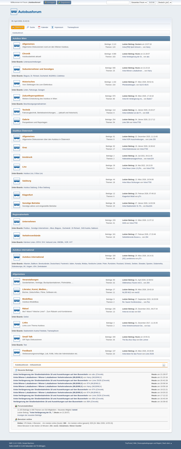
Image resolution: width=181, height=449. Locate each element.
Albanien (27, 264)
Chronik (26, 53)
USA (35, 266)
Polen (105, 264)
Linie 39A (125, 122)
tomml (74, 410)
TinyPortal (128, 443)
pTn (139, 196)
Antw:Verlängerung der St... (132, 57)
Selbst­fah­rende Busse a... (132, 237)
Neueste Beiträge (24, 370)
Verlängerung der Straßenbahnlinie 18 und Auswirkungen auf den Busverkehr (48, 401)
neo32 (137, 292)
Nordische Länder (95, 264)
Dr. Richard (35, 76)
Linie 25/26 (150, 354)
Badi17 (149, 99)
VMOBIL (60, 242)
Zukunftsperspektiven (33, 96)
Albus (52, 228)
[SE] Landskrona (128, 259)
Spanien (149, 264)
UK (24, 266)
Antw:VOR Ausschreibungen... (133, 139)
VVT (70, 242)
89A (93, 399)
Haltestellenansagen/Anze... (132, 159)
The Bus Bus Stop (129, 340)
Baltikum (34, 264)
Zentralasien (42, 266)
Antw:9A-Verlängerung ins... (132, 99)
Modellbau (27, 299)
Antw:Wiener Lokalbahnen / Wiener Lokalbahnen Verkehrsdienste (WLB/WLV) (48, 377)
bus (148, 326)
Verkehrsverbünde (31, 235)
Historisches (28, 82)
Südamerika (157, 264)
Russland (120, 264)
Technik (26, 110)
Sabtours (94, 228)
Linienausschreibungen (32, 62)
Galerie (25, 119)
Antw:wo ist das (128, 312)
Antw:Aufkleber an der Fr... (132, 113)
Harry (148, 47)
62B (147, 113)
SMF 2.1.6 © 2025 (15, 443)
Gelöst (26, 317)
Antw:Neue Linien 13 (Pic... (132, 168)
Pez (148, 302)
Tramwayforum (53, 331)
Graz (24, 147)
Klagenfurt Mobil (128, 196)
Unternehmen (29, 221)
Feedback (27, 351)
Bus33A (149, 206)
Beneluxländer (44, 264)
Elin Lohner (144, 340)
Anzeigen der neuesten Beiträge (29, 415)
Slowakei (142, 264)
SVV (43, 242)
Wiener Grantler (75, 426)
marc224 (150, 159)
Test (25, 345)
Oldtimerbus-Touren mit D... (132, 283)
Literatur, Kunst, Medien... (35, 289)
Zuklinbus (60, 76)
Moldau (84, 264)
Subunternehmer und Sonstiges (38, 69)
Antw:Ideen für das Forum (132, 354)
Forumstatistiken (24, 406)
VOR (66, 242)
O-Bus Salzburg (44, 187)
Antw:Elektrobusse (129, 149)
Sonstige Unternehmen (40, 228)
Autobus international (33, 257)
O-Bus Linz (38, 173)
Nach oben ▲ (167, 443)
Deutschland (55, 264)
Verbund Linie (51, 242)
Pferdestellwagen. (129, 85)
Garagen (41, 90)
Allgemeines (28, 44)
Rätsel (25, 308)
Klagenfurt (27, 195)
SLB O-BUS (143, 85)
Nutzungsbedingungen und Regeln (149, 443)
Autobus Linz (28, 173)
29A (51, 426)
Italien (72, 264)
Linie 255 (152, 139)
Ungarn (29, 266)
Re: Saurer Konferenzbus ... (132, 302)
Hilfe (134, 443)
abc (148, 57)
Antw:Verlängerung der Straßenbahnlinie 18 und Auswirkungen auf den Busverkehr (50, 374)
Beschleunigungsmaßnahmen (35, 104)
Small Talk (27, 337)
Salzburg (26, 181)
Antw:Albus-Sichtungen (131, 182)
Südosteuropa (17, 266)
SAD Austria (85, 228)
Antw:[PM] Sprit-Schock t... (132, 47)
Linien (26, 90)
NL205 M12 (126, 292)
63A (139, 312)
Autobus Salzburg (30, 187)
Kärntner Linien (29, 242)
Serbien (135, 264)
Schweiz (128, 264)
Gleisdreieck (64, 426)
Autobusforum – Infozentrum (28, 365)
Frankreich (65, 264)
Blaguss (27, 76)
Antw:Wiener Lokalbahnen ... (133, 71)
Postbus (27, 228)
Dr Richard (76, 228)
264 (146, 237)
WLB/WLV (52, 76)
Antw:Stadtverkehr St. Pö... (132, 206)
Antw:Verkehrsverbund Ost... (133, 326)
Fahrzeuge (33, 90)
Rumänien (112, 264)
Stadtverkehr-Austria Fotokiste (35, 331)
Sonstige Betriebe (31, 203)
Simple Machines (28, 443)
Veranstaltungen (30, 280)
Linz (24, 167)
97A (88, 383)
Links (25, 323)
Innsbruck (27, 157)
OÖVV (38, 242)
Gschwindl (44, 76)
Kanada (78, 264)
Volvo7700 (137, 122)
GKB (124, 223)
